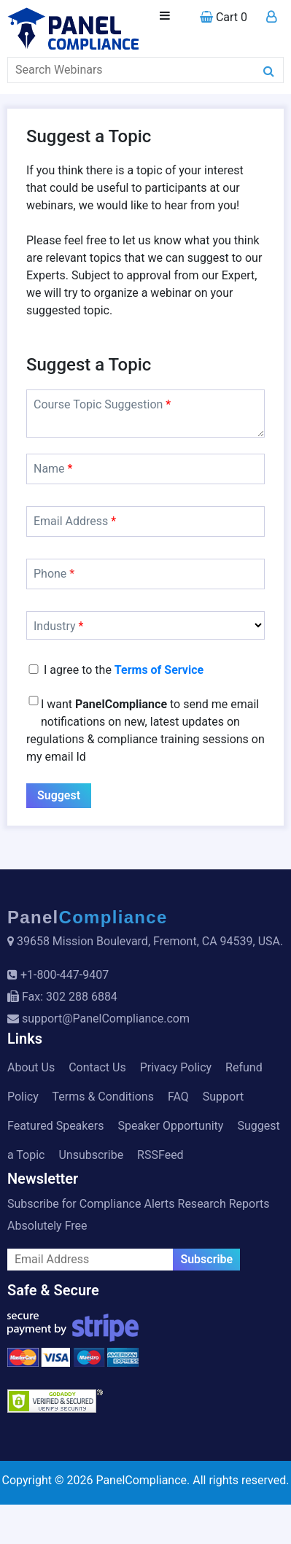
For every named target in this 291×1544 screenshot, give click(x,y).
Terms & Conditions (103, 1096)
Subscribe (206, 1259)
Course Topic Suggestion (102, 404)
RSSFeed (160, 1155)
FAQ (178, 1096)
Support (223, 1096)
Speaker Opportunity (170, 1126)
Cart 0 (223, 17)
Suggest (58, 795)
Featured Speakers (55, 1126)
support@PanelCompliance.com (106, 1018)
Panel (87, 917)
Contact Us (97, 1067)
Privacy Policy (176, 1067)
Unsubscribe (90, 1155)
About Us (31, 1067)
